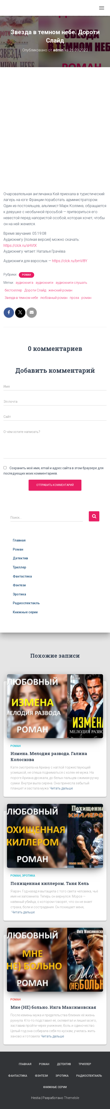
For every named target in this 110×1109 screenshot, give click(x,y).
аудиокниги (44, 282)
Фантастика (22, 576)
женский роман (60, 290)
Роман (26, 275)
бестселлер (13, 290)
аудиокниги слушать (71, 282)
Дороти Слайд (35, 290)
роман (86, 298)
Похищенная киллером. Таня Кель (49, 883)
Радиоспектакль (26, 603)
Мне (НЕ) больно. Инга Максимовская (53, 1007)
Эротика (19, 594)
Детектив (20, 558)
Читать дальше (61, 788)
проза (74, 298)
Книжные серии (25, 612)
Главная (19, 540)
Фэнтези (19, 585)
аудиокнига (24, 282)
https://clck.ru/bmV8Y (69, 261)
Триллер (19, 567)
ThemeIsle (71, 1098)
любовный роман (53, 298)
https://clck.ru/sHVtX (20, 245)
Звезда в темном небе (21, 298)
